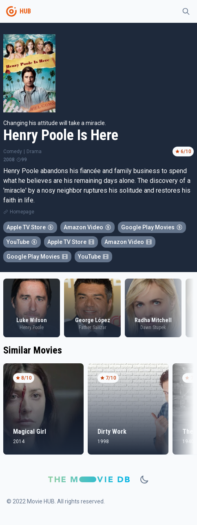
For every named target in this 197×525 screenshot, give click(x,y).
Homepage (22, 212)
